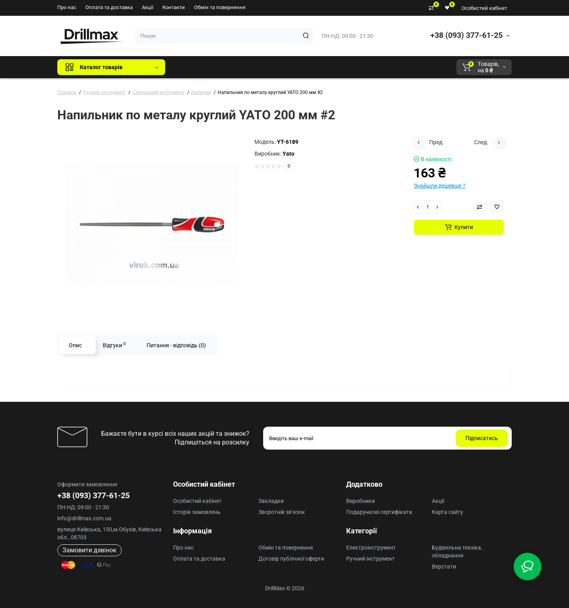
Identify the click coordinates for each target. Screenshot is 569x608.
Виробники (360, 501)
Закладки (271, 501)
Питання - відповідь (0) (176, 345)
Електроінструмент (371, 547)
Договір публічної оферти (291, 558)
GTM (224, 67)
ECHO (281, 67)
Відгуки (114, 344)
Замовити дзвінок (89, 550)
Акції (147, 7)
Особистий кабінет (484, 8)
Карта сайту (447, 512)
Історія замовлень (196, 512)
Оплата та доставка (109, 7)
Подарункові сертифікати (379, 512)
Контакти (173, 7)
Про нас (66, 7)
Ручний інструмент (370, 558)
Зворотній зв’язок (281, 512)
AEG (305, 67)
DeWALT (252, 67)
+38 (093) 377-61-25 (466, 35)
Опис (75, 345)
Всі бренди (192, 67)
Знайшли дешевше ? (439, 186)
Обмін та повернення (219, 7)
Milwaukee (336, 67)
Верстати (444, 566)
